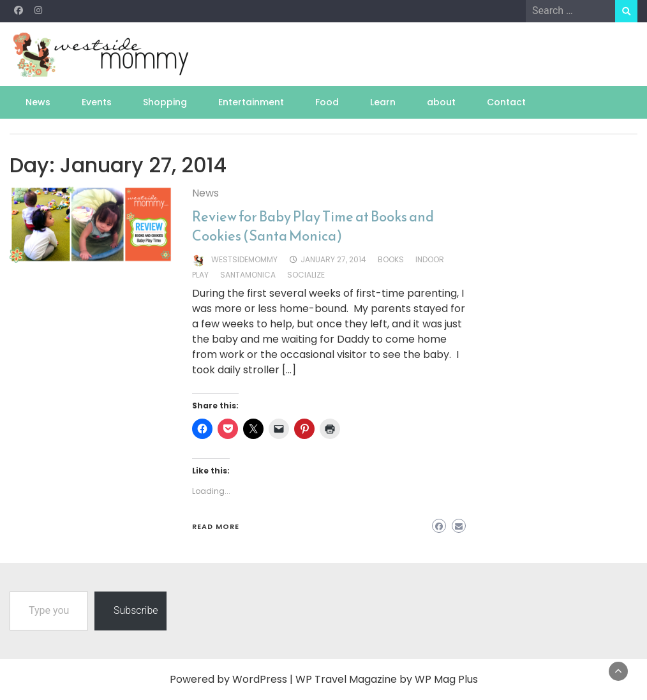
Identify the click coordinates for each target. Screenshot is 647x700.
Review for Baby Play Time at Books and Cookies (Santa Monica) (313, 226)
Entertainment (251, 102)
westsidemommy (244, 259)
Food (327, 102)
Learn (383, 102)
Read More (215, 526)
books (391, 259)
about (441, 102)
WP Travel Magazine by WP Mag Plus (386, 679)
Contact (506, 102)
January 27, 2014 (333, 259)
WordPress (259, 679)
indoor (429, 259)
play (200, 274)
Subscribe (136, 610)
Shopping (165, 102)
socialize (306, 274)
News (38, 102)
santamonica (248, 274)
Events (97, 102)
